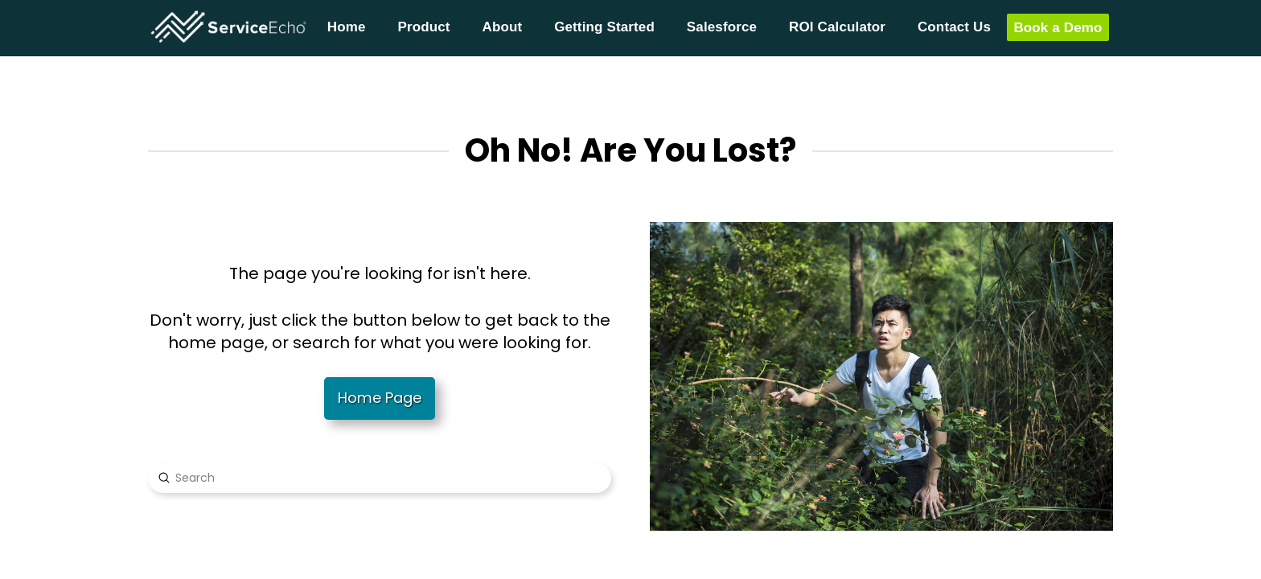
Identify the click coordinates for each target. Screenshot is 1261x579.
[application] (1256, 575)
